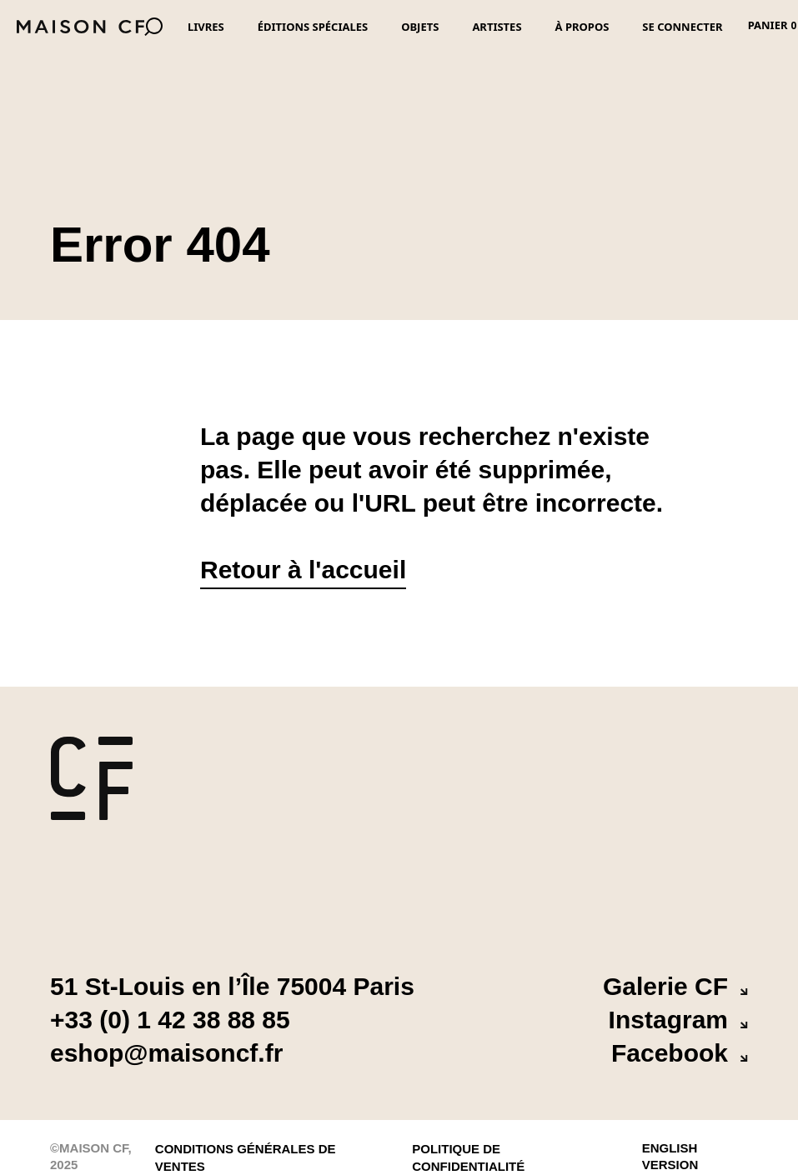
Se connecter (682, 26)
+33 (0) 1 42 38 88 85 (170, 1019)
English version (670, 1145)
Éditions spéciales (313, 26)
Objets (420, 26)
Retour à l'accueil (303, 569)
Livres (206, 26)
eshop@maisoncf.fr (166, 1053)
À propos (582, 26)
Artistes (496, 26)
